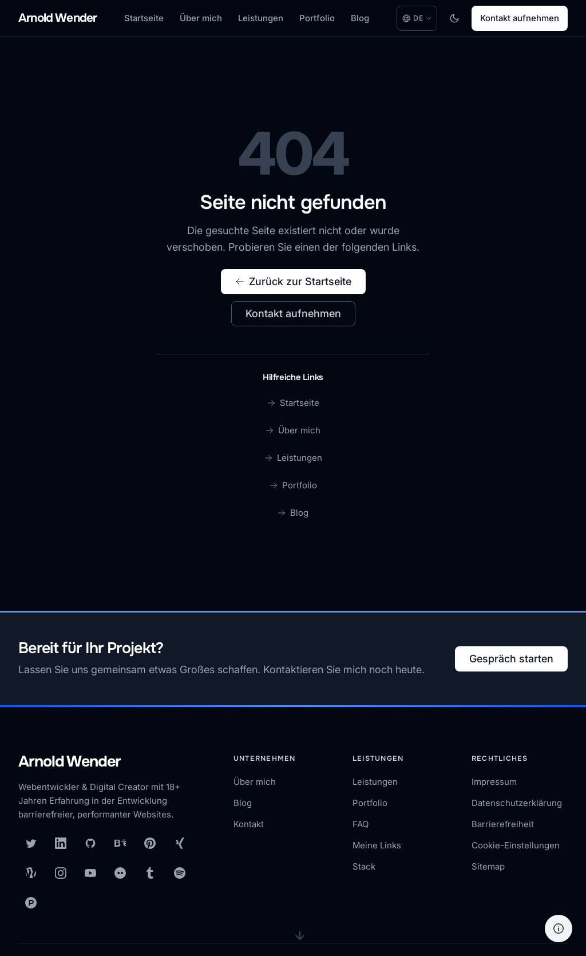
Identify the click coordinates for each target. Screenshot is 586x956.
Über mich (201, 18)
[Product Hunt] (30, 902)
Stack (364, 866)
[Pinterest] (150, 843)
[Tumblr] (150, 873)
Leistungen (260, 18)
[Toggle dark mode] (454, 18)
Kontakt (248, 824)
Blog (360, 18)
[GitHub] (90, 843)
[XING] (179, 843)
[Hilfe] (558, 928)
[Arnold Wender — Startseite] (109, 762)
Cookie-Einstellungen (516, 845)
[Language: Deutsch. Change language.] (417, 18)
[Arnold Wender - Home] (57, 18)
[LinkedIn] (60, 843)
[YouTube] (90, 873)
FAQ (361, 824)
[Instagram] (60, 873)
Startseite (144, 18)
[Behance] (120, 843)
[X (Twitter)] (30, 843)
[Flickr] (120, 873)
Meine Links (377, 845)
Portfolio (317, 18)
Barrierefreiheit (503, 824)
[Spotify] (179, 873)
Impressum (494, 781)
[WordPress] (30, 873)
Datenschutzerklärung (517, 802)
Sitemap (488, 866)
